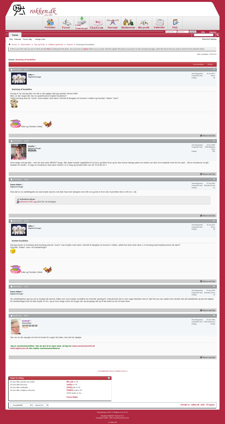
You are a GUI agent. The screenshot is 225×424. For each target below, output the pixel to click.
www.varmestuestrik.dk (83, 346)
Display (210, 64)
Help (203, 32)
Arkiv (202, 405)
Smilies (69, 384)
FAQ (11, 39)
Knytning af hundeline (26, 59)
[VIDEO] (70, 390)
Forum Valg (27, 39)
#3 (214, 179)
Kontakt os (185, 405)
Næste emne (121, 371)
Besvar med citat (207, 136)
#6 (214, 315)
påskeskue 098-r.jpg (28, 202)
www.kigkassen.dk (19, 348)
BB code (70, 382)
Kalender (17, 39)
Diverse (70, 44)
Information (25, 44)
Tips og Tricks (39, 44)
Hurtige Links (40, 39)
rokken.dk (195, 405)
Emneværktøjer (198, 64)
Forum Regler (72, 397)
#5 (214, 286)
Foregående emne (106, 371)
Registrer (212, 32)
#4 (214, 221)
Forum (15, 35)
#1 (214, 69)
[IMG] (69, 387)
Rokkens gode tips (55, 44)
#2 (214, 141)
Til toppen (210, 405)
